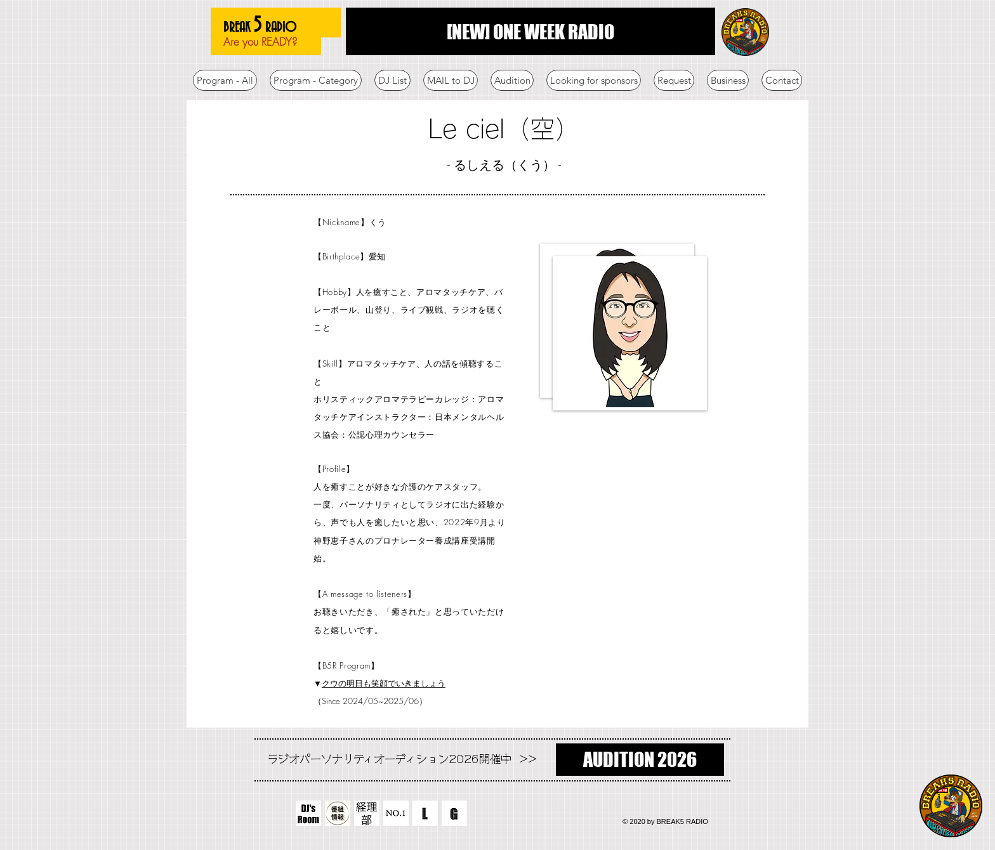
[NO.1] (396, 813)
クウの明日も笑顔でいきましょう (383, 683)
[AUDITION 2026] (640, 759)
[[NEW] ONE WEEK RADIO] (530, 31)
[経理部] (366, 813)
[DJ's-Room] (308, 813)
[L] (425, 813)
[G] (454, 813)
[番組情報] (337, 813)
